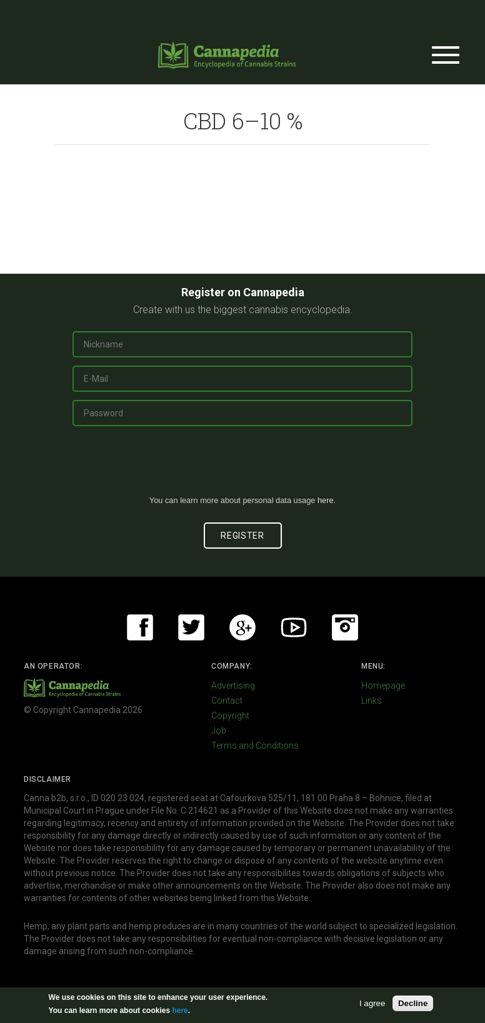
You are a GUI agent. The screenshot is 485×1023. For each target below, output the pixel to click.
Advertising (233, 686)
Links (371, 701)
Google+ (242, 627)
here (326, 500)
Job (218, 731)
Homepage (383, 686)
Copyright (230, 716)
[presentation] (243, 465)
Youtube (293, 627)
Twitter (191, 627)
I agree (372, 1003)
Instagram (345, 627)
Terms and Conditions (255, 746)
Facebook (140, 627)
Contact (226, 701)
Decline (413, 1003)
